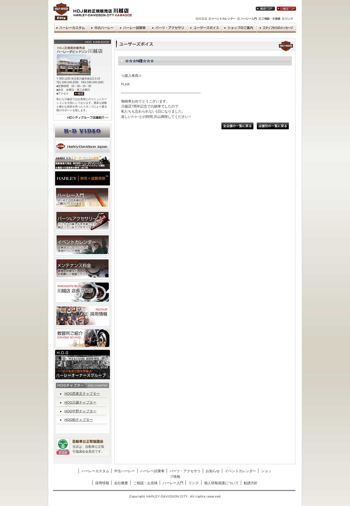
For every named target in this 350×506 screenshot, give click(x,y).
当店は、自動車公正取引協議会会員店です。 (88, 449)
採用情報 (102, 483)
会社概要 (121, 483)
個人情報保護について (221, 483)
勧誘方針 (251, 483)
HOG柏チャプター (78, 420)
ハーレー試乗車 (152, 471)
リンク (193, 483)
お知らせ (213, 471)
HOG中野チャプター (80, 411)
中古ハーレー (124, 471)
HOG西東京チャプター (82, 394)
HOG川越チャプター (80, 402)
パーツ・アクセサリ (185, 471)
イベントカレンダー (240, 471)
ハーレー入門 (173, 483)
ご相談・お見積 (145, 483)
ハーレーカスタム (95, 471)
